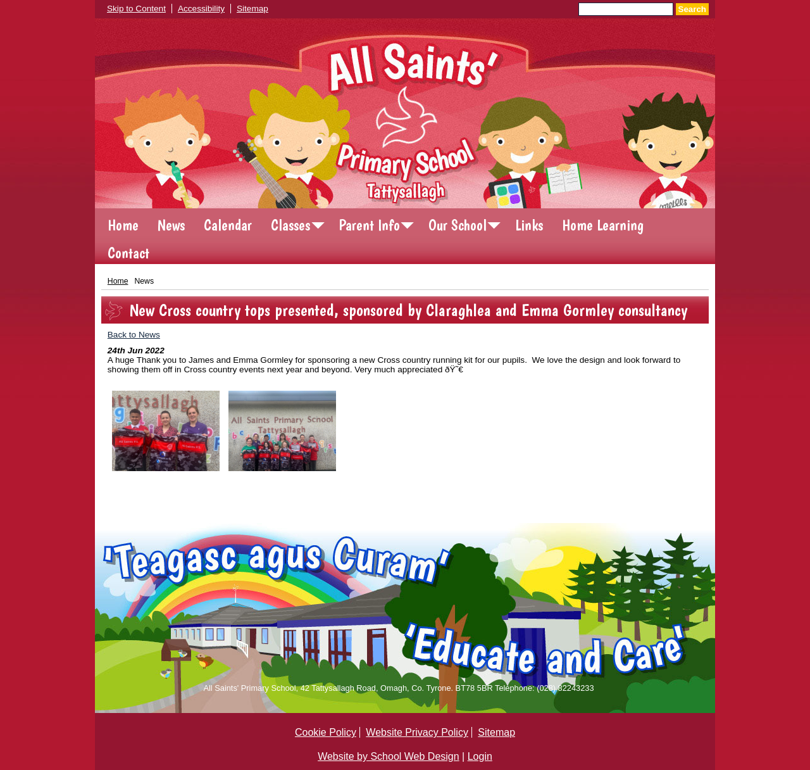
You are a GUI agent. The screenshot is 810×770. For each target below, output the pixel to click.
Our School (457, 225)
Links (529, 225)
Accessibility (201, 8)
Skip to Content (136, 8)
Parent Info (369, 225)
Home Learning (603, 225)
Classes (290, 225)
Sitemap (252, 8)
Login (480, 756)
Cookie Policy (325, 732)
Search (692, 9)
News (171, 225)
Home (123, 225)
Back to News (134, 334)
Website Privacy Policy (417, 732)
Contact (128, 253)
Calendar (228, 225)
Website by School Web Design (388, 756)
